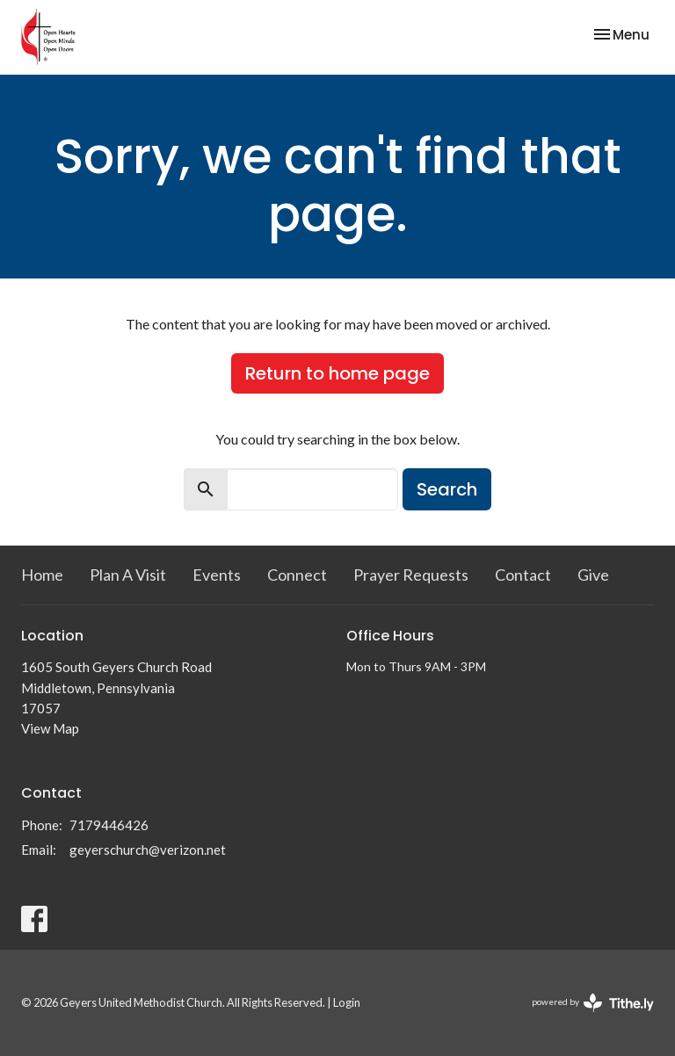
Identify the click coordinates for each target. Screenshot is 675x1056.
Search (447, 489)
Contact (523, 574)
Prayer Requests (410, 574)
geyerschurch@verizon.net (147, 849)
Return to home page (337, 373)
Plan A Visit (128, 574)
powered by (593, 1002)
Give (593, 574)
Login (346, 1002)
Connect (297, 574)
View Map (50, 728)
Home (42, 574)
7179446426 (109, 825)
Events (216, 574)
